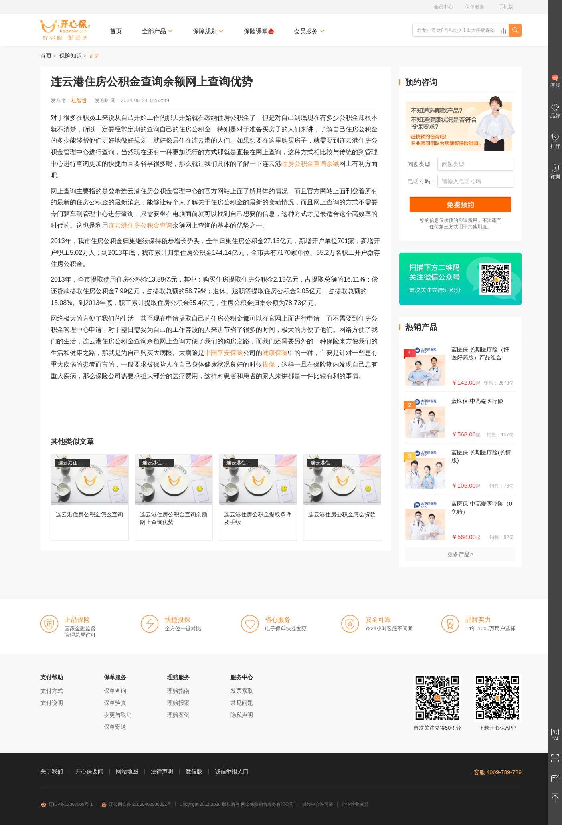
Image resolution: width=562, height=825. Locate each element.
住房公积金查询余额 (310, 163)
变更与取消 (118, 715)
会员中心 (443, 7)
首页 (116, 31)
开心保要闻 (89, 771)
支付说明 (51, 703)
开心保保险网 (65, 30)
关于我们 (51, 771)
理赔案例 (178, 715)
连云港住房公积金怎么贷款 (342, 497)
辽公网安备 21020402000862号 (136, 804)
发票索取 (241, 691)
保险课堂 (259, 31)
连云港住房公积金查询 (140, 225)
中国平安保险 (223, 352)
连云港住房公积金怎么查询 (89, 497)
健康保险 (275, 352)
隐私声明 (241, 715)
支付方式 (51, 691)
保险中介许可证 (317, 804)
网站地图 (127, 771)
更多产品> (460, 554)
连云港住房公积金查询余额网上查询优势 (173, 497)
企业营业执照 (355, 804)
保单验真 (115, 703)
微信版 (194, 771)
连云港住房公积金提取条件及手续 (258, 497)
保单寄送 (115, 727)
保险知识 (70, 55)
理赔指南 (178, 691)
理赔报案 (178, 703)
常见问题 (241, 703)
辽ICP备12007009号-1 (66, 804)
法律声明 (162, 771)
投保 (268, 364)
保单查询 (115, 691)
